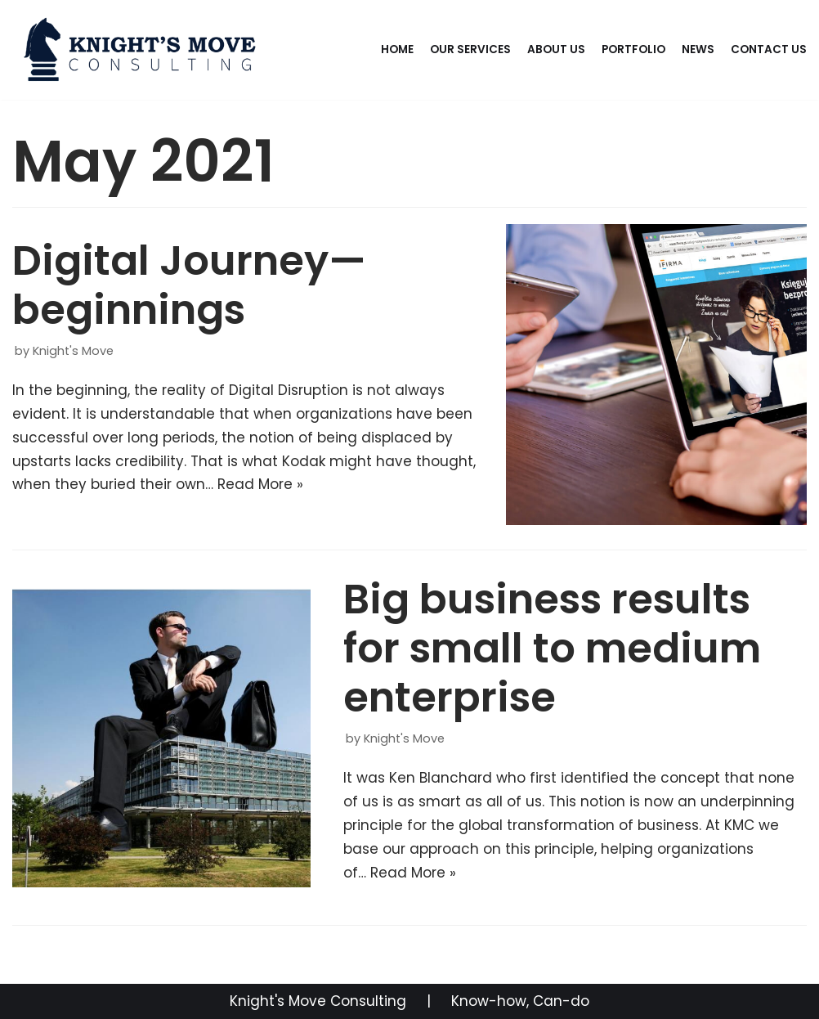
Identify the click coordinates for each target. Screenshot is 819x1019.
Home (397, 49)
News (698, 49)
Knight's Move (73, 351)
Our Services (470, 49)
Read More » (260, 484)
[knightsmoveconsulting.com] (142, 50)
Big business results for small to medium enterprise (552, 648)
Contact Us (769, 49)
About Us (556, 49)
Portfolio (633, 49)
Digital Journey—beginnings (189, 285)
